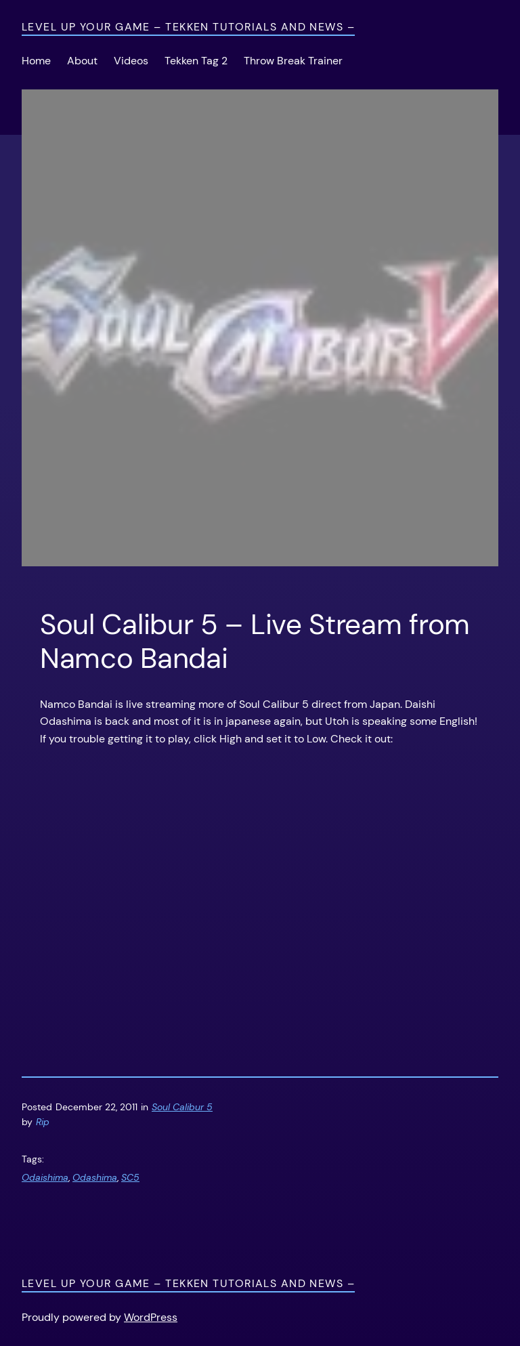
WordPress (150, 1317)
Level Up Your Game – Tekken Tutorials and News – (188, 27)
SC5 (130, 1177)
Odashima (94, 1177)
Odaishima (45, 1177)
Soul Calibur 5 (182, 1107)
